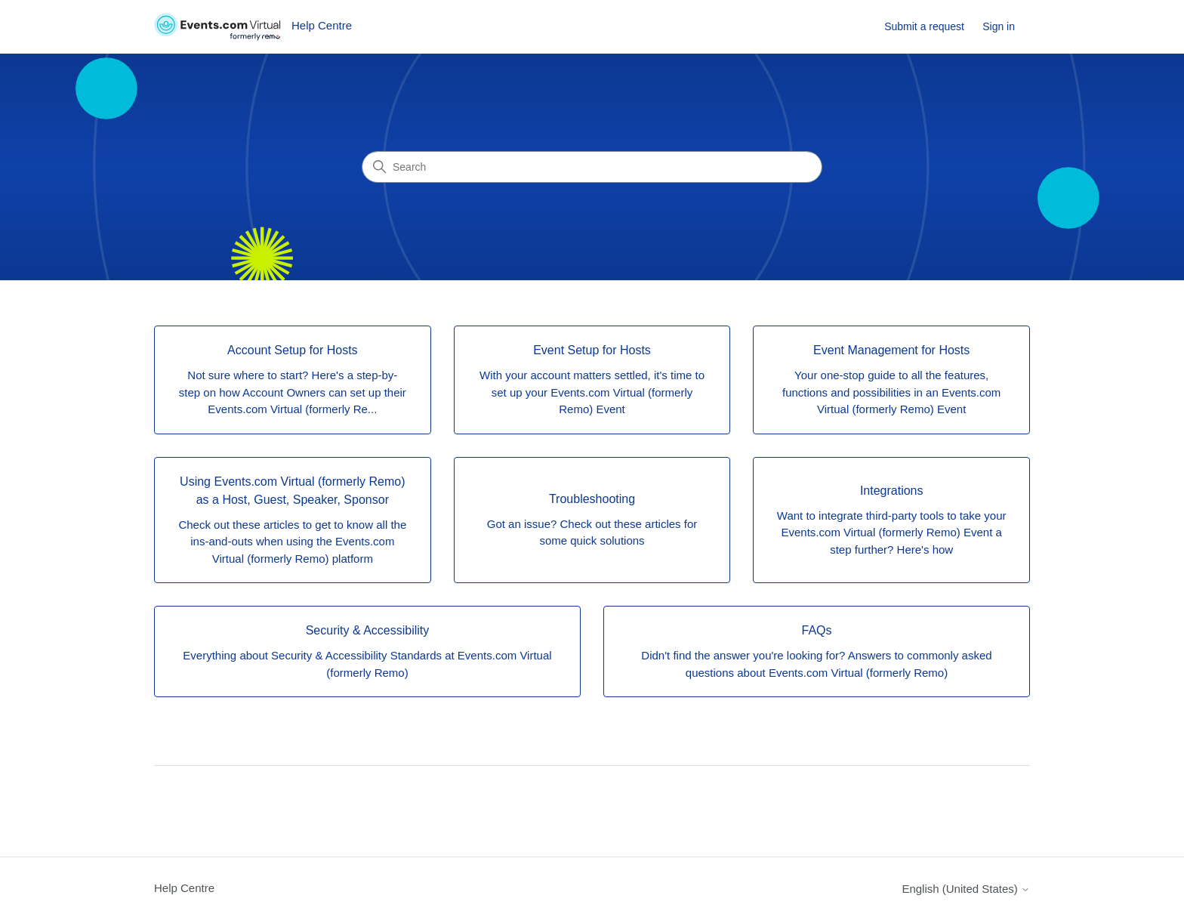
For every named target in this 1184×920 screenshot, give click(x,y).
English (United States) (966, 888)
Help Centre (184, 887)
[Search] (592, 167)
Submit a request (924, 26)
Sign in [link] (998, 26)
